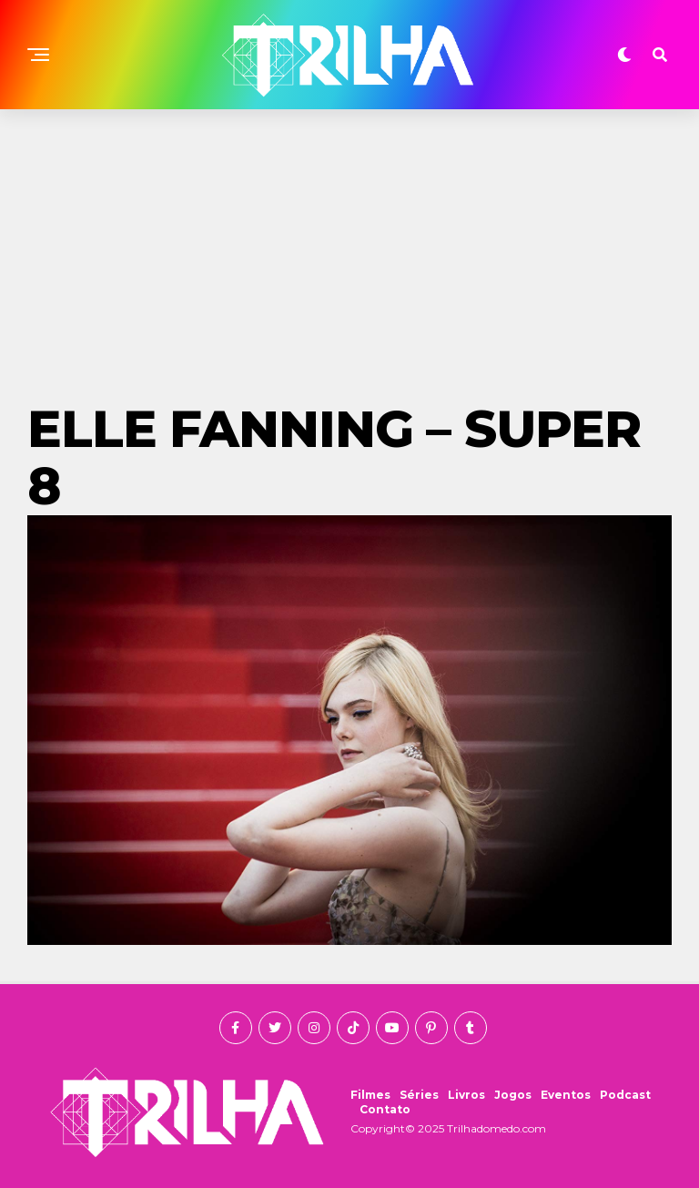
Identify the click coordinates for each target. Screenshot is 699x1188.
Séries (419, 1095)
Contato (385, 1109)
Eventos (566, 1095)
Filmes (370, 1095)
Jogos (513, 1095)
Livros (466, 1095)
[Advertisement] (349, 245)
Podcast (625, 1095)
